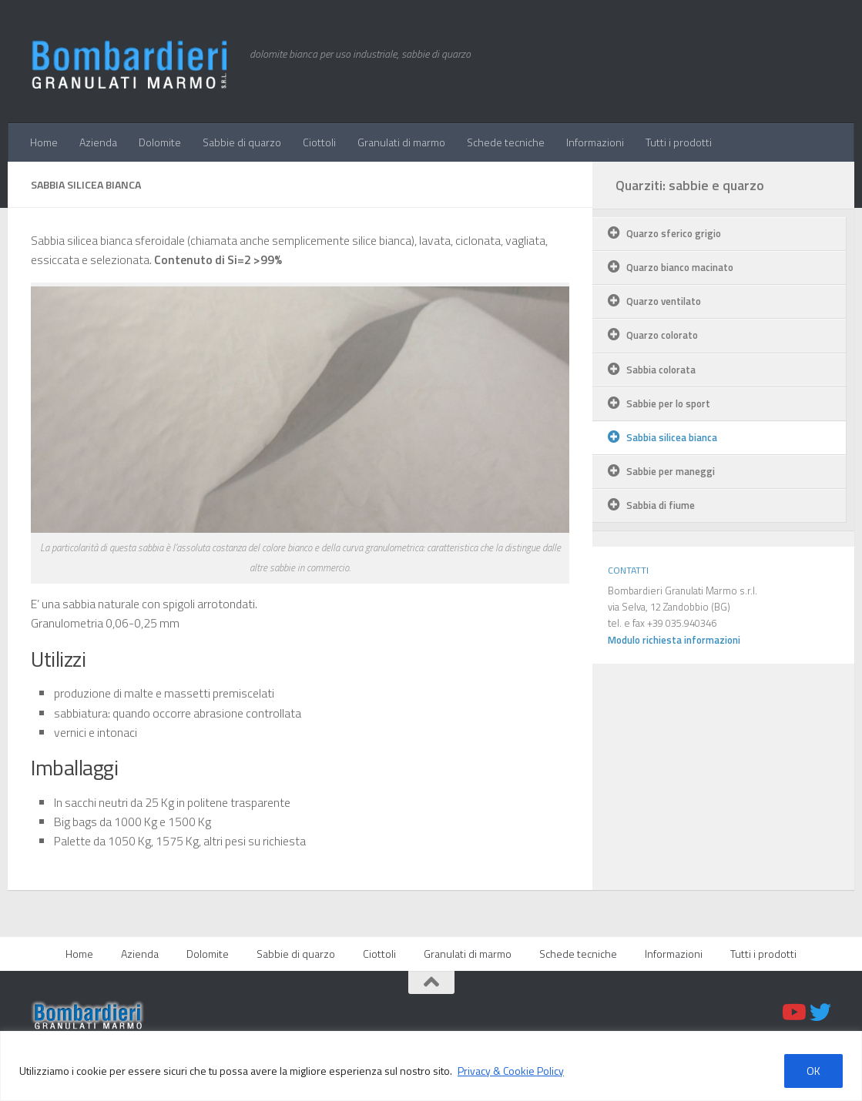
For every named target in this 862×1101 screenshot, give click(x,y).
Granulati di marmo (401, 142)
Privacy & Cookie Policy (511, 1071)
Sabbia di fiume (660, 505)
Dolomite (160, 142)
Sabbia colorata (661, 369)
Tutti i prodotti (679, 142)
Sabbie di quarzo (242, 142)
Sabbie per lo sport (668, 403)
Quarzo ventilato (663, 301)
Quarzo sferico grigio (673, 233)
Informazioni (595, 142)
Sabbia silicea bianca (671, 437)
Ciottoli (319, 142)
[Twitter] (820, 1012)
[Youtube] (792, 1012)
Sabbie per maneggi (670, 471)
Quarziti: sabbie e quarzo (689, 185)
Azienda (98, 142)
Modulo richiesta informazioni (674, 640)
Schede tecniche (506, 142)
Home (44, 142)
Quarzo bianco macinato (679, 267)
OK (813, 1071)
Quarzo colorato (662, 335)
